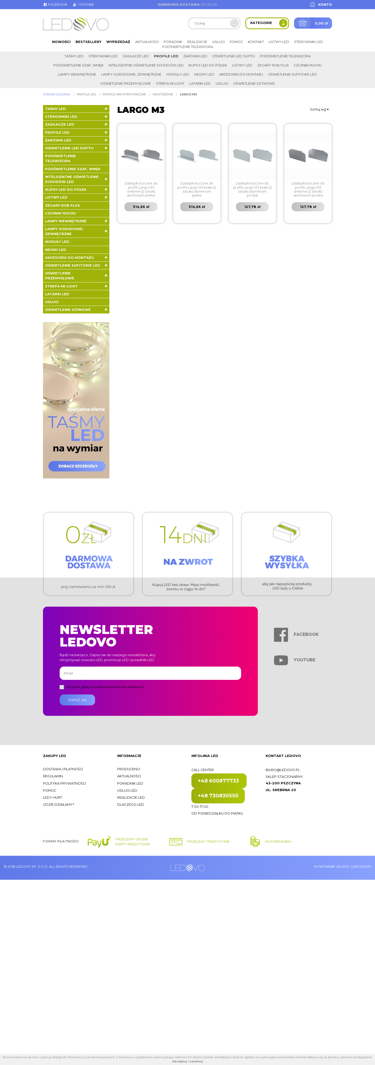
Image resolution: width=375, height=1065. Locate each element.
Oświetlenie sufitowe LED (292, 74)
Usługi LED (127, 790)
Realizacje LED (131, 797)
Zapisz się (77, 700)
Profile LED (166, 56)
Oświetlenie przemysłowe (125, 83)
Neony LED (204, 74)
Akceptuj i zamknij (187, 1061)
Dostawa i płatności (63, 769)
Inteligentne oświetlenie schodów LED (146, 65)
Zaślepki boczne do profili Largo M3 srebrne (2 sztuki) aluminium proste (308, 189)
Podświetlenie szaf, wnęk (78, 65)
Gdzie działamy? (58, 805)
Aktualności (147, 42)
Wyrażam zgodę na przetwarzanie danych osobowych (105, 687)
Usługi (218, 42)
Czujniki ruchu (308, 65)
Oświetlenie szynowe (254, 83)
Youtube (83, 5)
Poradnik (173, 42)
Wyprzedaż (118, 42)
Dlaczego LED (130, 805)
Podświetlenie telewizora (187, 47)
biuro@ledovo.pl (283, 770)
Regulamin (53, 776)
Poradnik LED (130, 783)
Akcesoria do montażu (241, 74)
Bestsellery (88, 42)
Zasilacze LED (136, 56)
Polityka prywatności (64, 783)
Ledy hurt (52, 797)
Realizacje (197, 42)
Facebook (55, 5)
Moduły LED (177, 74)
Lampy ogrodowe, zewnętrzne (131, 74)
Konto (325, 5)
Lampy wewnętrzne (77, 74)
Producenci (128, 769)
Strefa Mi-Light (170, 83)
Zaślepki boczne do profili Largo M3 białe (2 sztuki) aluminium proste (252, 189)
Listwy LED (279, 42)
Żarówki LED (195, 56)
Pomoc (236, 42)
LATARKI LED (200, 83)
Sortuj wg (319, 109)
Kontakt (256, 42)
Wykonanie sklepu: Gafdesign (342, 867)
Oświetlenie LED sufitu (233, 56)
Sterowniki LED (308, 42)
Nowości (61, 42)
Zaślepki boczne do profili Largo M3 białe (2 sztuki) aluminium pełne (196, 189)
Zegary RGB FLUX (273, 65)
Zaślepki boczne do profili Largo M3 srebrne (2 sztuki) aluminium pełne (141, 189)
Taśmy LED (74, 56)
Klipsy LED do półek (208, 65)
